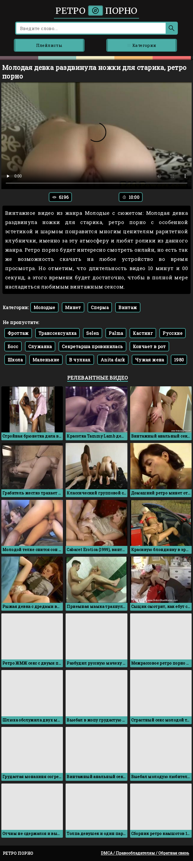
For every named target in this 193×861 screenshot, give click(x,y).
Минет (73, 307)
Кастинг (143, 333)
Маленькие (46, 359)
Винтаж (127, 307)
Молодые (44, 307)
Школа (15, 359)
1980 (179, 359)
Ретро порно (96, 10)
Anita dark (113, 359)
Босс (13, 346)
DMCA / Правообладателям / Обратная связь (145, 853)
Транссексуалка (57, 333)
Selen (92, 333)
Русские (172, 333)
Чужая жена (149, 359)
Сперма (100, 307)
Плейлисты (49, 45)
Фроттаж (18, 333)
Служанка (40, 346)
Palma (116, 333)
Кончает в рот (149, 346)
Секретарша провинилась (92, 346)
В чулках (80, 359)
